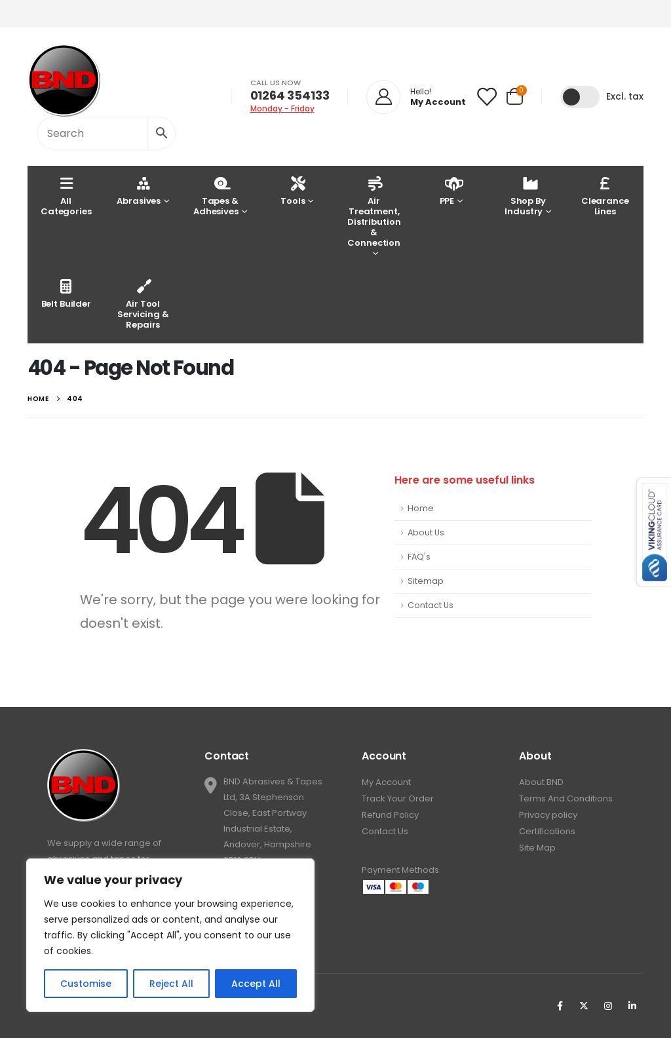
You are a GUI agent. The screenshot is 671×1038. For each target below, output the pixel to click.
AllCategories (66, 196)
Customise (85, 983)
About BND (541, 782)
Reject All (171, 983)
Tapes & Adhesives (216, 196)
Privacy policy (548, 815)
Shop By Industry (525, 196)
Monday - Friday (282, 108)
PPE (448, 190)
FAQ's (419, 556)
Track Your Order (398, 798)
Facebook (559, 1006)
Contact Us (430, 605)
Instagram (608, 1006)
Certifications (547, 831)
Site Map (537, 847)
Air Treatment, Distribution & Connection (373, 211)
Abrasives (139, 190)
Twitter (584, 1006)
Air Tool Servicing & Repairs (143, 304)
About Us (426, 532)
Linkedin (632, 1006)
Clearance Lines (605, 196)
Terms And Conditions (566, 798)
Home (421, 508)
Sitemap (426, 580)
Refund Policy (390, 815)
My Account (386, 782)
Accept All (255, 983)
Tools (292, 190)
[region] (170, 935)
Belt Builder (66, 293)
